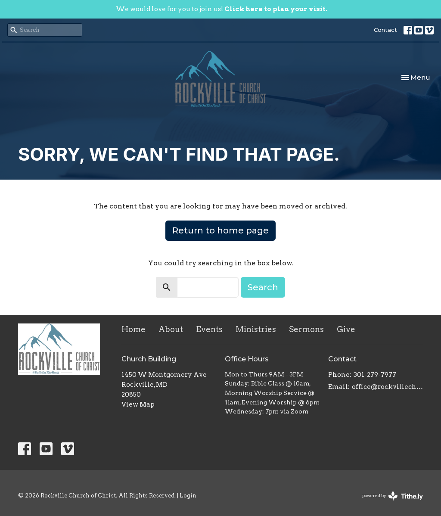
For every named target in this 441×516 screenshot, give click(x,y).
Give (346, 329)
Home (133, 329)
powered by (392, 496)
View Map (138, 404)
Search (263, 287)
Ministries (256, 329)
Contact (385, 29)
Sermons (306, 329)
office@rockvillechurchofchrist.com (387, 387)
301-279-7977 (375, 375)
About (170, 329)
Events (209, 329)
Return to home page (220, 230)
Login (188, 495)
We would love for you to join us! (221, 9)
